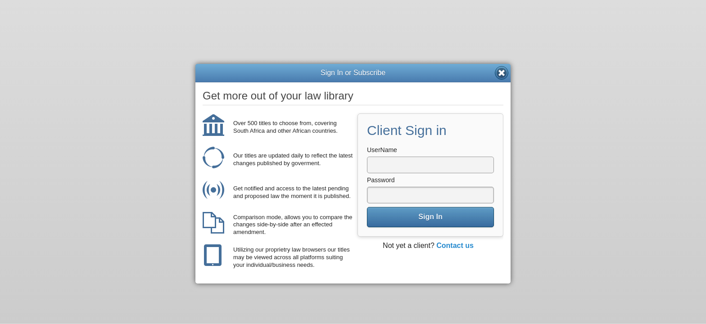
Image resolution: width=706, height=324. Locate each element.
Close (501, 73)
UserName (382, 150)
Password (380, 180)
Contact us (455, 245)
